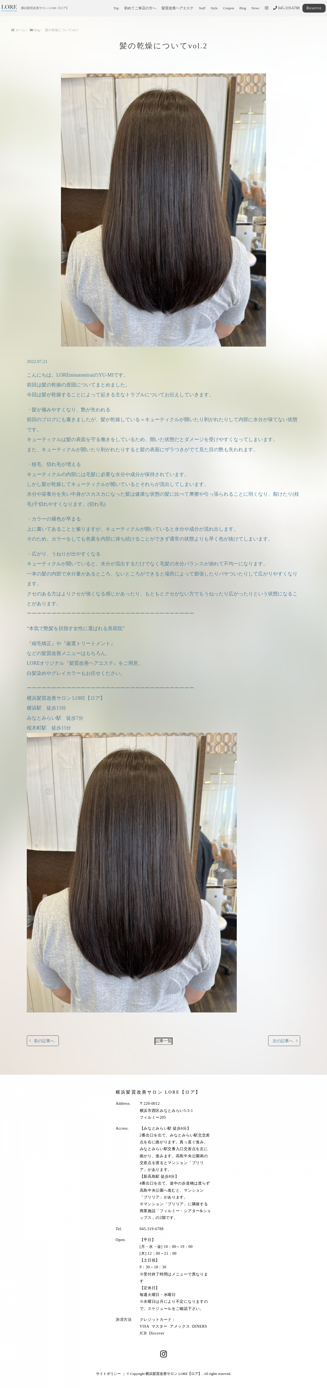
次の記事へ (283, 1040)
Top (116, 8)
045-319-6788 (286, 8)
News (255, 8)
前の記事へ (44, 1040)
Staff (202, 8)
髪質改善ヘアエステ (178, 8)
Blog (243, 8)
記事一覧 (163, 1040)
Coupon (228, 8)
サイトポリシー (108, 1374)
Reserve (314, 8)
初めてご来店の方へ (140, 8)
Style (214, 8)
